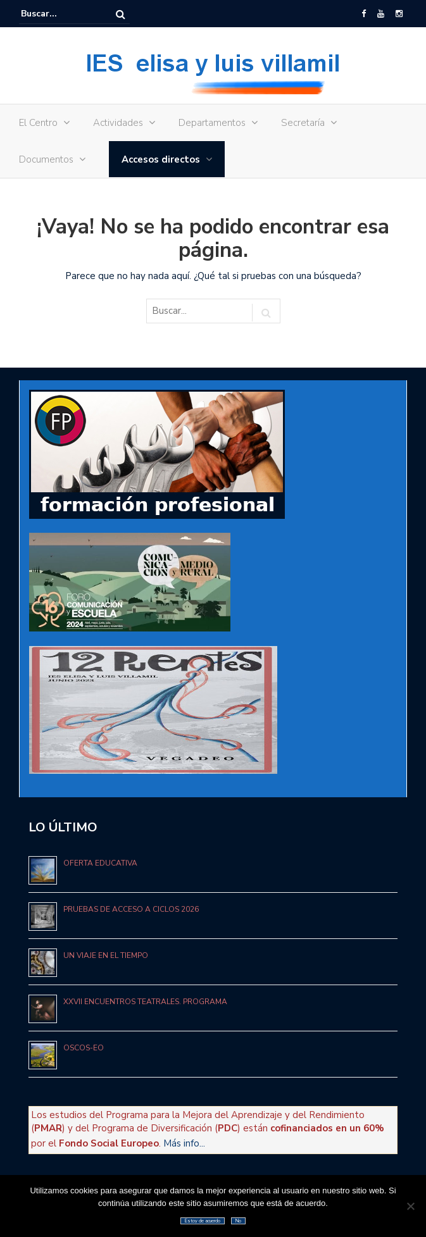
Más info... (184, 1143)
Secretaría (303, 122)
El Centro (38, 122)
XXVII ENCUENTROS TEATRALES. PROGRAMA (145, 1002)
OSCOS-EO (83, 1048)
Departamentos (212, 122)
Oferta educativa (100, 863)
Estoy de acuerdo (202, 1220)
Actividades (118, 122)
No (238, 1220)
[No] (410, 1206)
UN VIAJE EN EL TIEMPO (105, 955)
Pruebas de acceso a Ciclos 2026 (131, 909)
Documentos (46, 159)
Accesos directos (161, 159)
